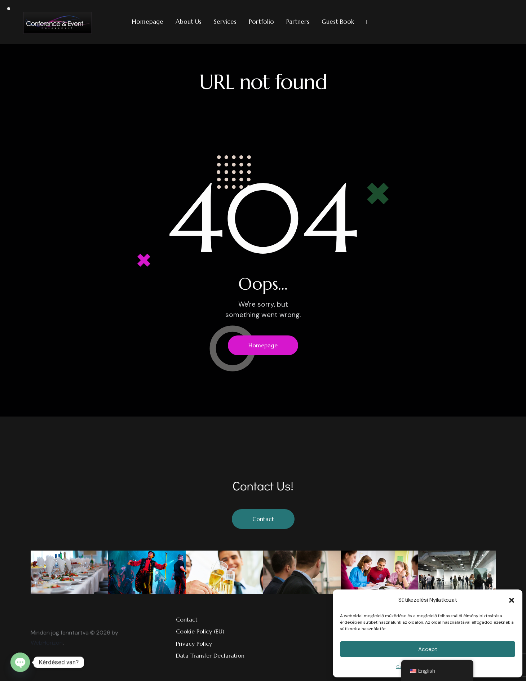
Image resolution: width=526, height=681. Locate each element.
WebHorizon (47, 642)
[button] (511, 600)
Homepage (263, 345)
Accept (427, 649)
